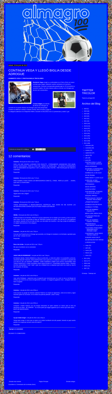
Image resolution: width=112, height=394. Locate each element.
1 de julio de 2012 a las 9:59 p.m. (29, 290)
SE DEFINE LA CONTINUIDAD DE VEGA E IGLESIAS (94, 169)
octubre (87, 150)
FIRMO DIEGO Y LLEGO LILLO (94, 178)
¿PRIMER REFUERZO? (92, 202)
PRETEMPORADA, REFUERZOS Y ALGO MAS (94, 224)
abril (86, 248)
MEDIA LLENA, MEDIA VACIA (93, 213)
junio (86, 160)
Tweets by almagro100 (88, 98)
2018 (85, 128)
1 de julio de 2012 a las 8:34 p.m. (29, 275)
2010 (85, 261)
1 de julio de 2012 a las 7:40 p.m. (33, 244)
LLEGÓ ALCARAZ (90, 189)
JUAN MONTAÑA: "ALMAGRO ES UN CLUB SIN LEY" (94, 192)
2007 (85, 268)
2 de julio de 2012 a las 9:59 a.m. (29, 303)
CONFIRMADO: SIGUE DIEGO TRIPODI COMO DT (94, 234)
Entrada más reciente (15, 381)
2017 (85, 131)
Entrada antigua (70, 381)
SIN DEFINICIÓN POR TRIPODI (94, 240)
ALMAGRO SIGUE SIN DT (92, 237)
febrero (87, 253)
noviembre (88, 148)
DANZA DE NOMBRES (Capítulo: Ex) (91, 210)
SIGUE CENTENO (90, 186)
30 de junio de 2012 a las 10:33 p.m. (28, 215)
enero (87, 255)
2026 (85, 108)
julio (86, 158)
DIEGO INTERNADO (91, 166)
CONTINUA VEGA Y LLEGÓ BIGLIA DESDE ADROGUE (93, 163)
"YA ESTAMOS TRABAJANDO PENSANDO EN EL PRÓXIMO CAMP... (93, 229)
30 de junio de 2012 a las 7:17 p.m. (29, 178)
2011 (85, 258)
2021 (85, 121)
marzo (87, 250)
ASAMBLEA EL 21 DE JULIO (93, 173)
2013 (85, 141)
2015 (85, 136)
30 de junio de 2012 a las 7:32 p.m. (29, 202)
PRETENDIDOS (89, 184)
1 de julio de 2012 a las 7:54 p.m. (40, 255)
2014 (85, 138)
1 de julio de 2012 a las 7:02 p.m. (29, 231)
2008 (85, 266)
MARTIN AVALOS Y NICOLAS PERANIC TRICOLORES (93, 198)
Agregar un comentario (16, 329)
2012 (85, 143)
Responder (16, 172)
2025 (85, 111)
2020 (85, 123)
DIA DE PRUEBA (90, 175)
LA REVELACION (90, 242)
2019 (85, 126)
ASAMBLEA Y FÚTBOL (91, 207)
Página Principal (43, 381)
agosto (87, 155)
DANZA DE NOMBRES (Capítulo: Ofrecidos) (91, 220)
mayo (87, 245)
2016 (85, 133)
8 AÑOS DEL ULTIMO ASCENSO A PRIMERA (92, 181)
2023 (85, 116)
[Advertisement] (93, 75)
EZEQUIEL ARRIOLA (91, 195)
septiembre (88, 153)
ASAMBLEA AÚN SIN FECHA (93, 204)
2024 (85, 113)
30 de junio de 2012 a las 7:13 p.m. (29, 161)
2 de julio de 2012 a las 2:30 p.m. (36, 318)
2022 (85, 118)
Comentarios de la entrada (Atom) (26, 384)
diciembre (88, 145)
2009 (85, 263)
